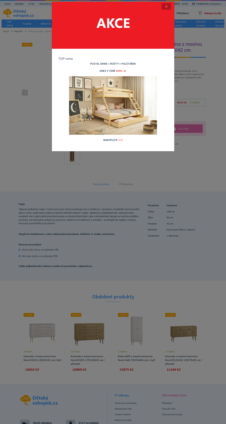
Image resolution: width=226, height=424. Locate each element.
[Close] (166, 6)
